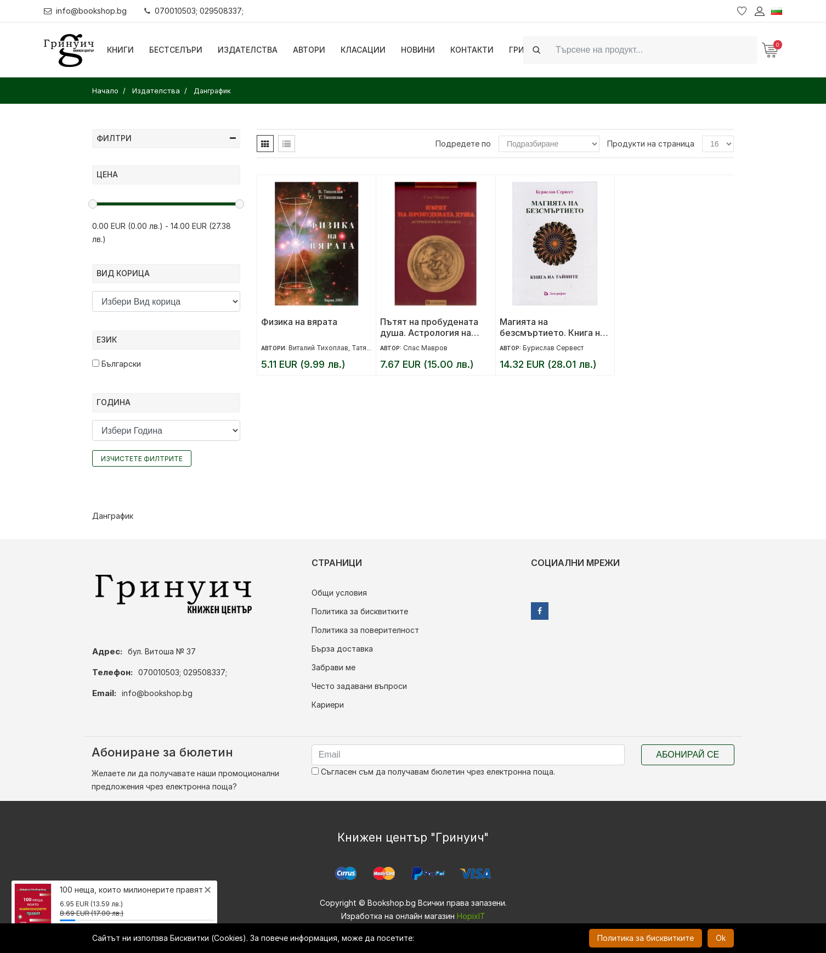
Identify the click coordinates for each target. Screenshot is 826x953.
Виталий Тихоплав (318, 348)
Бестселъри (175, 49)
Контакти (472, 49)
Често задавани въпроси (359, 686)
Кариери (328, 704)
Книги (120, 49)
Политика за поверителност (365, 630)
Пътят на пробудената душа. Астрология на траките (429, 327)
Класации (363, 49)
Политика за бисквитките (360, 611)
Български (116, 363)
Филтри (166, 138)
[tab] (265, 143)
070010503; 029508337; (194, 10)
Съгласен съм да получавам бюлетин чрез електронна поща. (433, 771)
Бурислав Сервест (553, 348)
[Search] (653, 49)
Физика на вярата (299, 321)
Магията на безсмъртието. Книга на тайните (552, 327)
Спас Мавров (425, 348)
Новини (418, 49)
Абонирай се (687, 754)
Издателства (248, 49)
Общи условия (339, 592)
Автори (309, 49)
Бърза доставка (342, 648)
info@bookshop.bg (85, 10)
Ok (721, 938)
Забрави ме (333, 667)
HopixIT (471, 916)
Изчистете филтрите (142, 459)
